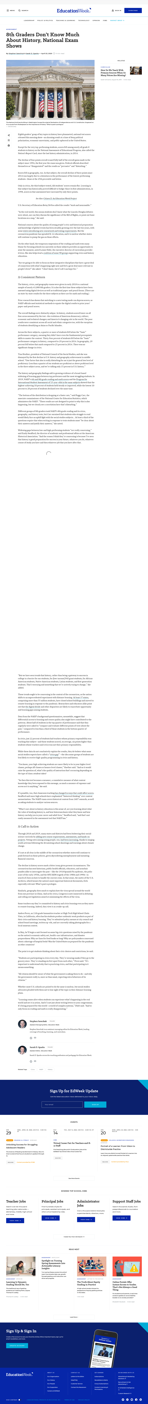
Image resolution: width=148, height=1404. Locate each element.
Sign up (95, 1104)
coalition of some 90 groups (55, 253)
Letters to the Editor (77, 1376)
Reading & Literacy (21, 1140)
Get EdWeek (99, 1372)
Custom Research (124, 1393)
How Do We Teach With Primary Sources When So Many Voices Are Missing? (113, 73)
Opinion (96, 20)
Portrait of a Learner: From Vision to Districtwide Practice (118, 1147)
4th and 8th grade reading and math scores (50, 379)
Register (10, 1162)
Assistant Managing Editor (38, 1025)
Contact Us (75, 1372)
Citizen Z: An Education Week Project (60, 198)
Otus (127, 1162)
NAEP (41, 1069)
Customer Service (77, 1383)
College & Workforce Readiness (121, 1140)
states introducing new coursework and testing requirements (50, 230)
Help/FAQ (74, 1380)
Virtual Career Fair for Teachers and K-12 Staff (72, 1144)
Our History (51, 1380)
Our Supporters (52, 1387)
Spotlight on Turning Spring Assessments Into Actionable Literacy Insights (53, 1264)
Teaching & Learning (65, 20)
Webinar (33, 1140)
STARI (33, 1162)
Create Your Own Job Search (74, 1237)
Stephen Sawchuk (16, 53)
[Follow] (52, 1021)
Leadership (29, 20)
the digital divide (32, 706)
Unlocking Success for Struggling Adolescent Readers (21, 1146)
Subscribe (133, 10)
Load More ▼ (74, 1317)
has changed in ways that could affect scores (74, 793)
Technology (84, 20)
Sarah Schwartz (106, 79)
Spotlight (56, 1257)
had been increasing (69, 839)
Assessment (11, 29)
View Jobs (15, 1220)
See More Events (74, 1178)
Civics (33, 1069)
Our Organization (53, 1376)
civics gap (54, 754)
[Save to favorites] (8, 140)
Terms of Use (69, 1400)
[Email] (62, 1104)
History (50, 1069)
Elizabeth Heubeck (119, 1302)
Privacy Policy (84, 1400)
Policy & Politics (45, 20)
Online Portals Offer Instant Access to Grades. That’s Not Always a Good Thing (125, 1286)
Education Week (53, 1025)
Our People (51, 1383)
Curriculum (105, 67)
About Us (50, 1372)
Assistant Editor (35, 1051)
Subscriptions (99, 1376)
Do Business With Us (126, 1372)
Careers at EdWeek (53, 1391)
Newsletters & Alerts (101, 1380)
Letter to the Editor (95, 1279)
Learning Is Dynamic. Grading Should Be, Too (17, 1283)
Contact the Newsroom (78, 1387)
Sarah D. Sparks (32, 53)
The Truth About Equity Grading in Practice (88, 1283)
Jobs (105, 20)
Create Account (17, 1345)
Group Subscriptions (101, 1383)
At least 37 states (80, 697)
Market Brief (117, 20)
